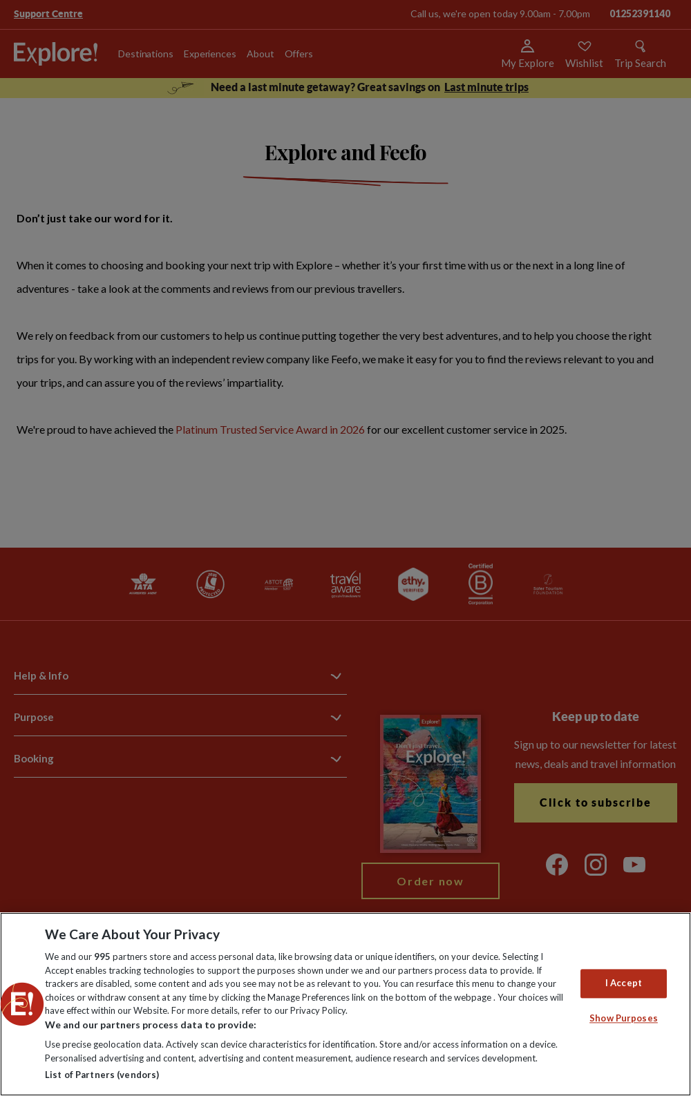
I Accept (623, 983)
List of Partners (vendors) (102, 1074)
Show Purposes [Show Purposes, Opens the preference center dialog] (623, 1017)
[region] (345, 1004)
